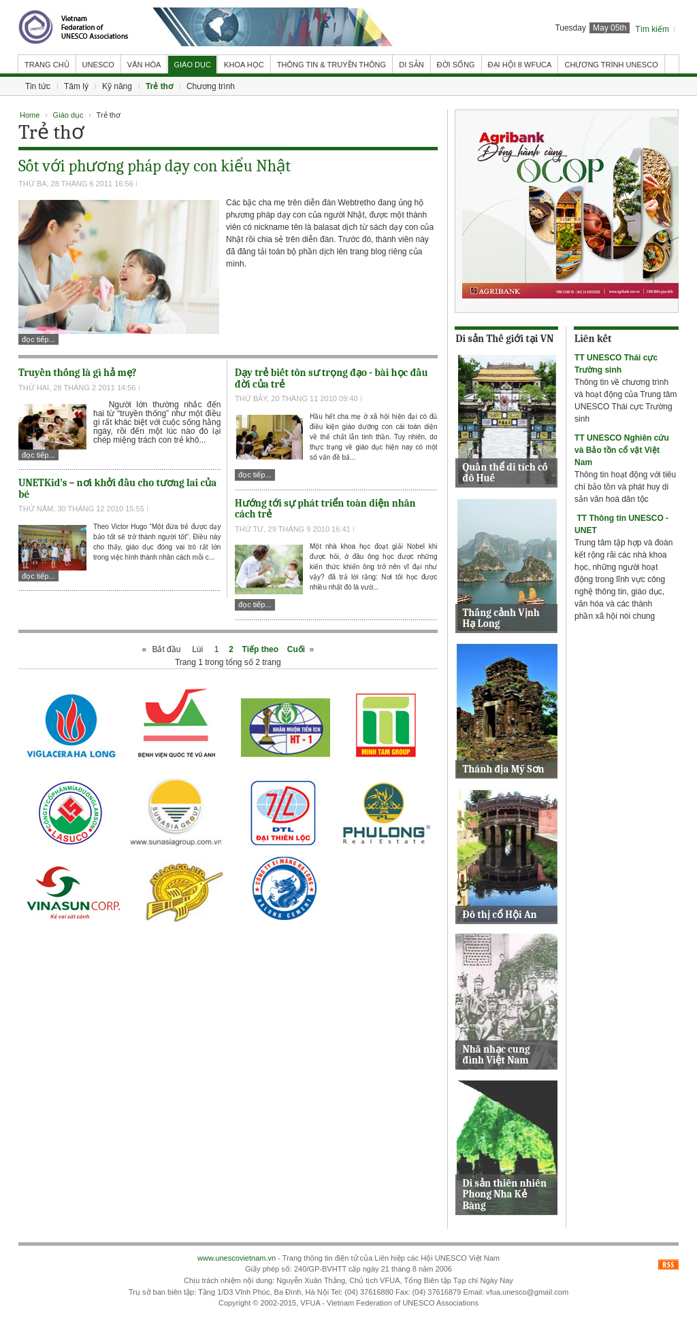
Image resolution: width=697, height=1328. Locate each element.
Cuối (296, 649)
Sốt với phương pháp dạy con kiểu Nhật (154, 165)
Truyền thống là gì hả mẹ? (77, 373)
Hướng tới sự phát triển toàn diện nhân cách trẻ (325, 509)
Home (29, 115)
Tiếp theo (260, 649)
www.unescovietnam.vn (236, 1258)
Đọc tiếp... (38, 339)
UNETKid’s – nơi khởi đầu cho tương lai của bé (117, 488)
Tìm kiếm (652, 29)
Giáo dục (68, 115)
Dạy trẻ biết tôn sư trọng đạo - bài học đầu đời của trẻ (331, 378)
